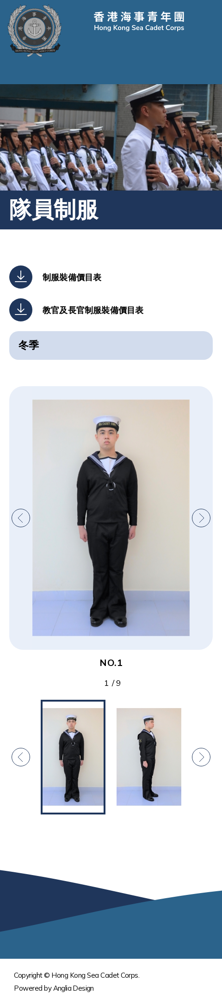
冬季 (28, 345)
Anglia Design (73, 988)
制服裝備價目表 (72, 277)
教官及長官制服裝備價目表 (93, 310)
